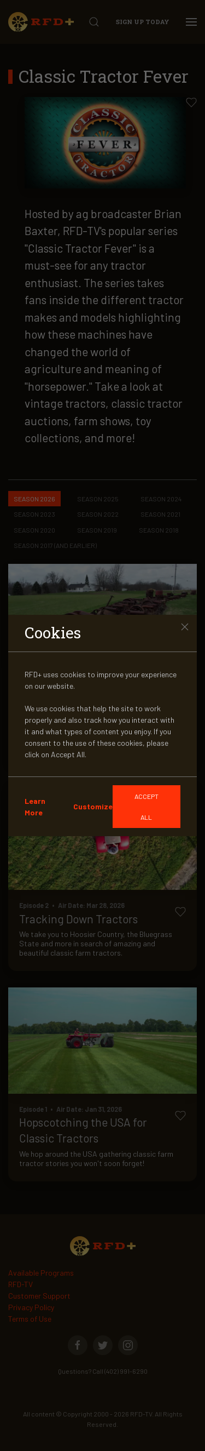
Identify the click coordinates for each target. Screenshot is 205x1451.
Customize (93, 806)
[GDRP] (146, 806)
